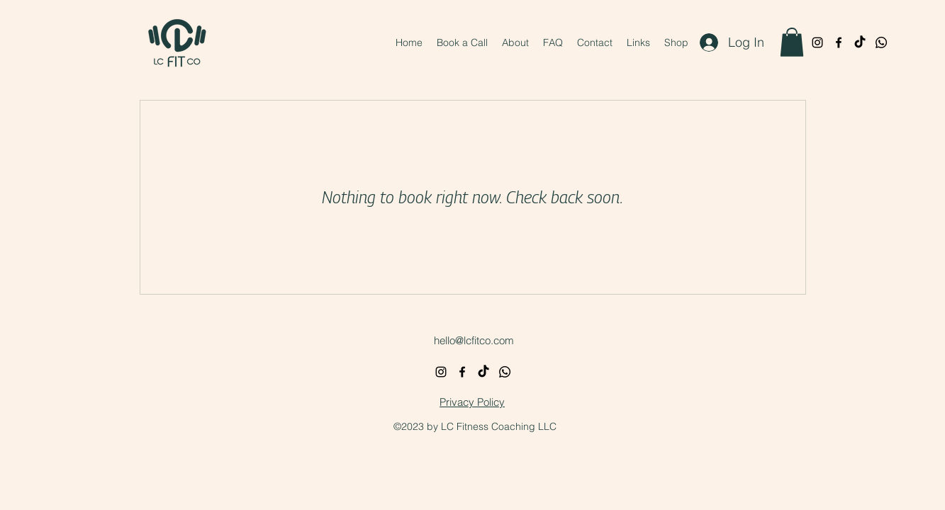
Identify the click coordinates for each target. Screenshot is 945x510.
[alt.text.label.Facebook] (839, 42)
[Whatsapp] (881, 42)
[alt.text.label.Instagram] (817, 42)
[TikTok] (860, 42)
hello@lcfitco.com (474, 340)
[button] (792, 42)
